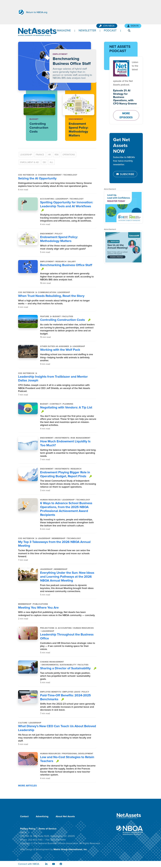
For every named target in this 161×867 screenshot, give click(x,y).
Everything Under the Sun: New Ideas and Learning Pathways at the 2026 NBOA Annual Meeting (67, 576)
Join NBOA (106, 25)
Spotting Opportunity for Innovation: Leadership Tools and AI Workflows (66, 204)
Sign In (132, 25)
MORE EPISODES (126, 115)
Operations (69, 154)
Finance (40, 154)
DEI (44, 162)
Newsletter (87, 30)
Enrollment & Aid (29, 162)
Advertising (42, 816)
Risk (57, 154)
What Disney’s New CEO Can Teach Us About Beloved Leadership (57, 728)
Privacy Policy (27, 828)
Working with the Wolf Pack (60, 349)
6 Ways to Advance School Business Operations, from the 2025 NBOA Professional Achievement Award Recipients (66, 509)
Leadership (26, 154)
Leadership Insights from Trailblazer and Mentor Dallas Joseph (53, 378)
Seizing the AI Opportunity (37, 178)
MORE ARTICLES (27, 785)
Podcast (110, 30)
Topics (35, 30)
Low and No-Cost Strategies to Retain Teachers (67, 759)
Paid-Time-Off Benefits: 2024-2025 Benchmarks (65, 697)
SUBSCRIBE (125, 174)
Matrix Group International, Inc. (70, 849)
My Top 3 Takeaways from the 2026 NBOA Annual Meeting (54, 543)
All (51, 162)
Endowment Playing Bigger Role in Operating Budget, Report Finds (65, 474)
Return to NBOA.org (36, 12)
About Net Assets (65, 816)
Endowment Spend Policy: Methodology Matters (78, 129)
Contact (24, 816)
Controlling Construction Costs (39, 127)
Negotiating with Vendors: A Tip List (66, 407)
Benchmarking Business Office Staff (72, 61)
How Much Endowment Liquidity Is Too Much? (65, 443)
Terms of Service (47, 828)
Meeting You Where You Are (38, 607)
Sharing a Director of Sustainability (65, 668)
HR (49, 154)
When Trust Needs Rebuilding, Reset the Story (51, 295)
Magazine (64, 30)
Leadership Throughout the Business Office (67, 636)
